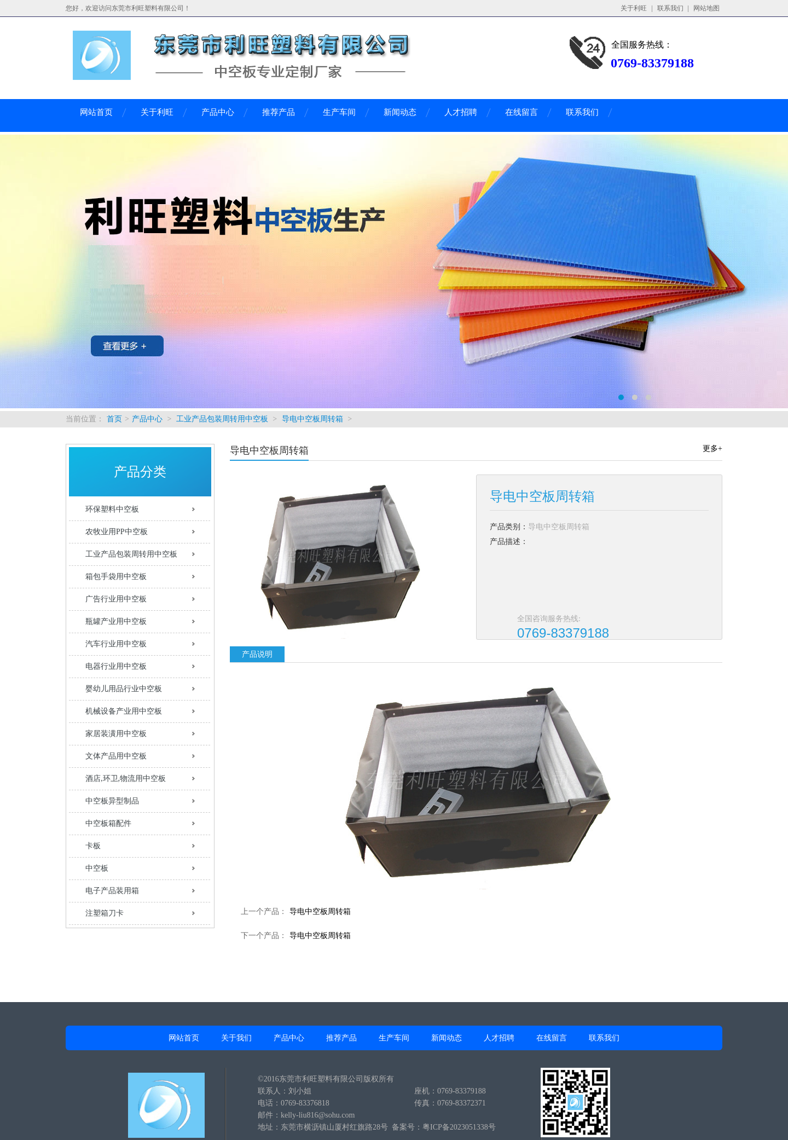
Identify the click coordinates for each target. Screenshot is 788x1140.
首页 (114, 419)
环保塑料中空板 (112, 509)
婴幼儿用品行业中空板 (123, 689)
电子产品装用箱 (112, 891)
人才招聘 (460, 112)
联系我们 (670, 8)
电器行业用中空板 (116, 666)
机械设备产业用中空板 (123, 711)
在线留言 (521, 112)
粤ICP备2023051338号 (459, 1127)
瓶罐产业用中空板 (116, 621)
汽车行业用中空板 (116, 644)
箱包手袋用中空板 (116, 576)
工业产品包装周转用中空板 (222, 419)
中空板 (96, 868)
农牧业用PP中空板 (116, 532)
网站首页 (96, 112)
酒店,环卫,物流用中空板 (125, 778)
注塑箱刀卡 (104, 913)
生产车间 (339, 112)
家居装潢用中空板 (116, 734)
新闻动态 (400, 112)
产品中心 (217, 112)
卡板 (93, 846)
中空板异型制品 (112, 801)
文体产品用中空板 (116, 756)
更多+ (712, 448)
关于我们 (236, 1038)
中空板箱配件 (108, 823)
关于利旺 (634, 8)
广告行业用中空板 (116, 599)
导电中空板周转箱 (312, 419)
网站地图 (706, 8)
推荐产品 (278, 112)
